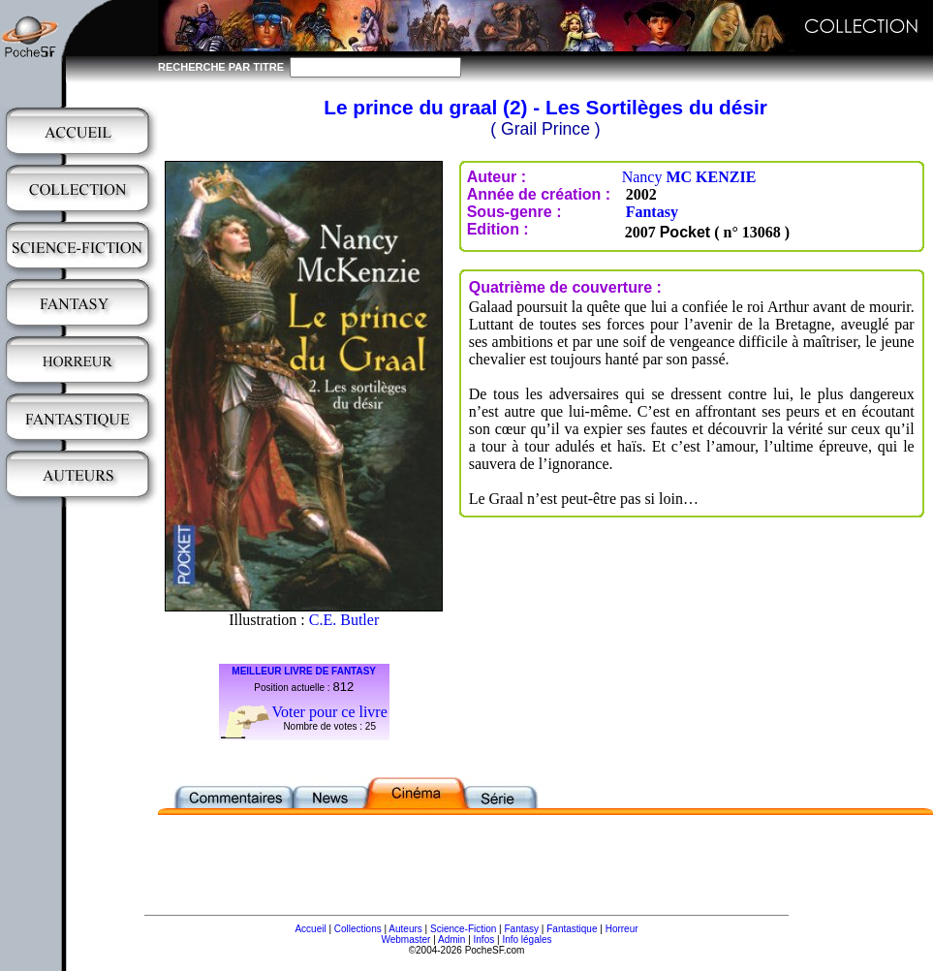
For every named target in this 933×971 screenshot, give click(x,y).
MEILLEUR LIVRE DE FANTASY (304, 671)
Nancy (689, 177)
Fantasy (652, 212)
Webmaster (405, 939)
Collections (358, 929)
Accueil (310, 929)
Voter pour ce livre (330, 712)
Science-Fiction (463, 929)
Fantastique (571, 929)
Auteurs (405, 929)
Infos (484, 939)
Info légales (526, 939)
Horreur (622, 929)
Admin (451, 939)
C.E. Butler (344, 619)
